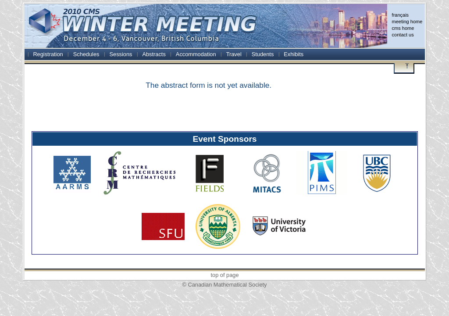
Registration (48, 54)
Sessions (121, 54)
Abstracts (153, 54)
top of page (224, 275)
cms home (403, 28)
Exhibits (293, 54)
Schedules (86, 54)
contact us (403, 34)
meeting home (407, 21)
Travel (234, 54)
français (400, 15)
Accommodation (196, 54)
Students (263, 54)
